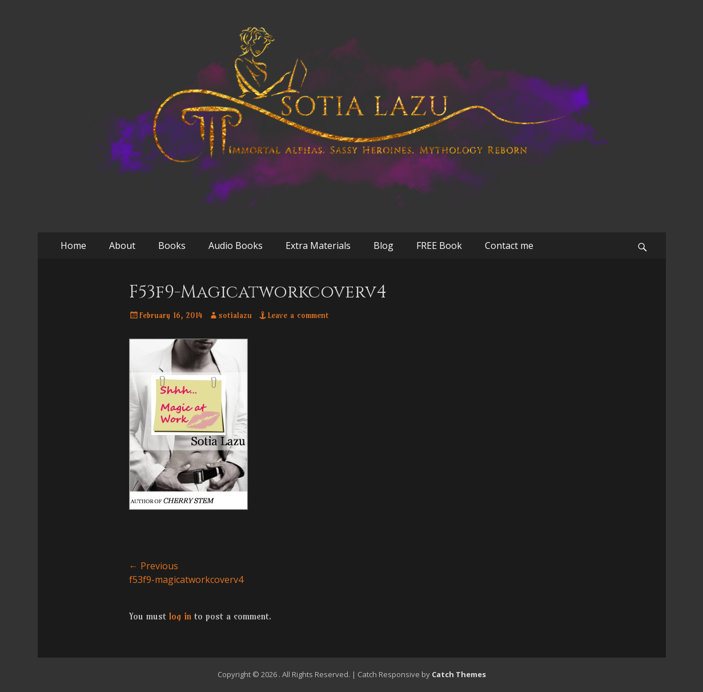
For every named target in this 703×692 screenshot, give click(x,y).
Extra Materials (318, 245)
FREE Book (439, 245)
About (122, 245)
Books (172, 245)
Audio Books (235, 245)
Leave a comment (298, 315)
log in (180, 616)
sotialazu (235, 315)
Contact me (509, 245)
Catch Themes (459, 674)
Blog (383, 245)
